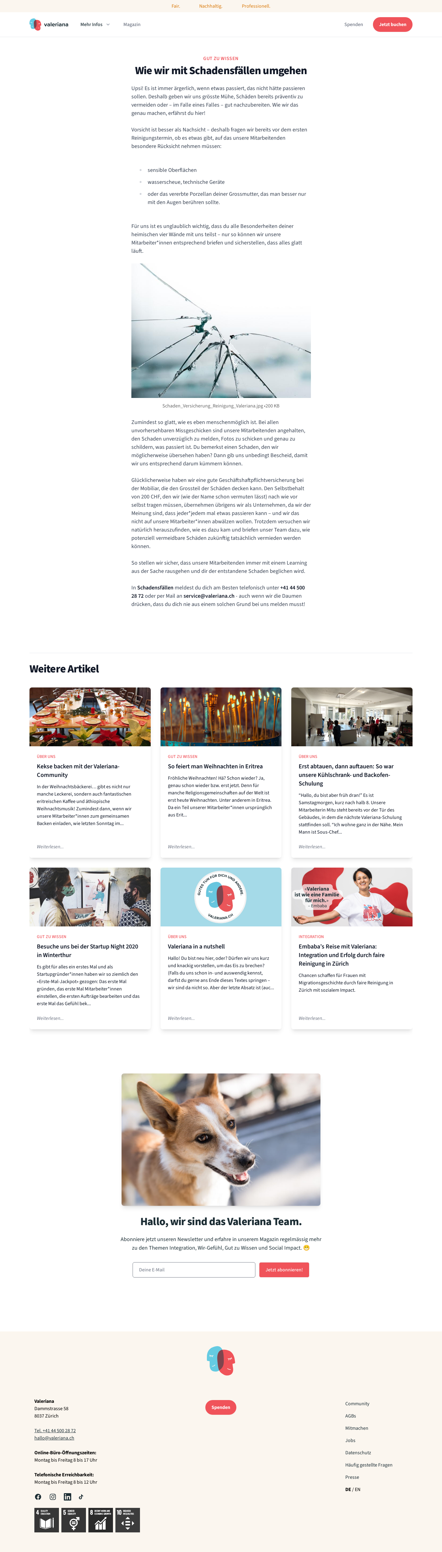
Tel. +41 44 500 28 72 (55, 1430)
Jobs (350, 1440)
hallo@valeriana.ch (54, 1438)
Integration (311, 937)
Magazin (132, 24)
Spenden (353, 24)
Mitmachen (356, 1428)
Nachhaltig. (211, 6)
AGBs (350, 1416)
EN (357, 1489)
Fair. (176, 6)
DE (348, 1489)
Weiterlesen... (50, 846)
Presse (352, 1477)
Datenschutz (358, 1452)
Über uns (46, 757)
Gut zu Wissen (182, 757)
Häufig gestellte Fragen (369, 1465)
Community (357, 1403)
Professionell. (256, 6)
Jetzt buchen (392, 24)
